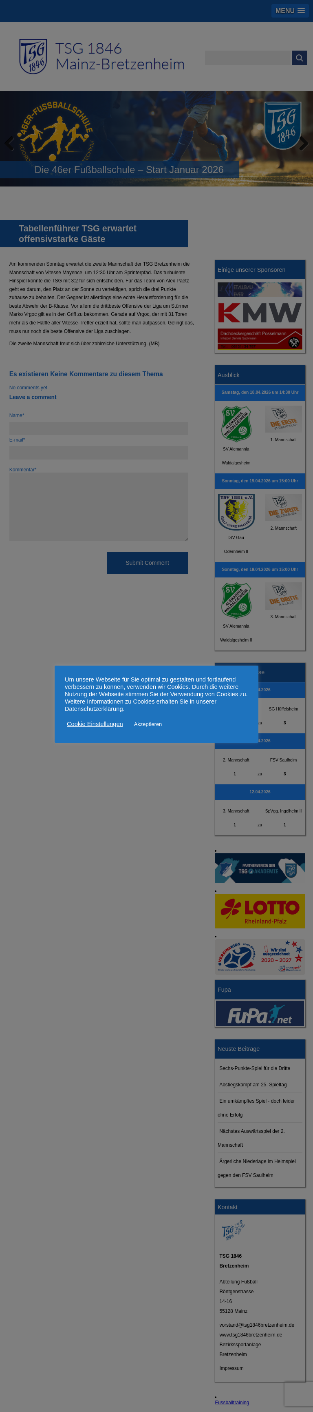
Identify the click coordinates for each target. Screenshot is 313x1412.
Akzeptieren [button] (148, 724)
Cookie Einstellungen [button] (95, 724)
